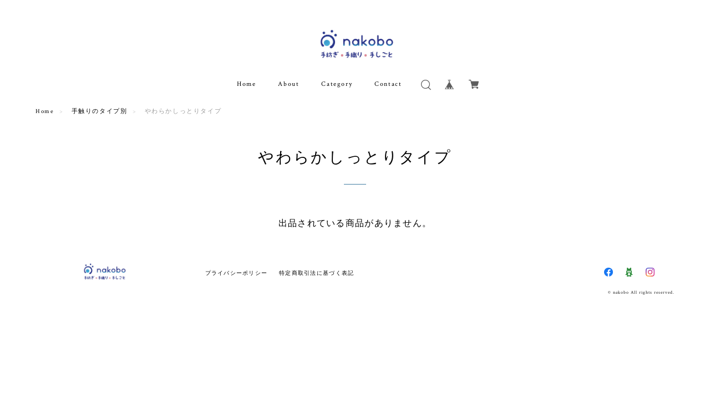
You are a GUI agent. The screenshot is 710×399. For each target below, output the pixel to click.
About (288, 84)
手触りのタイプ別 (100, 111)
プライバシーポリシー (236, 273)
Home (246, 84)
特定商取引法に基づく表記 (316, 273)
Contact (388, 84)
